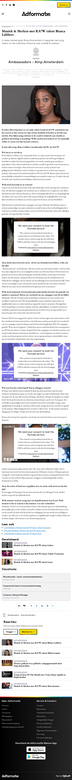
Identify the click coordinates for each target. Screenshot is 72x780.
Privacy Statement (44, 723)
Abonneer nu (64, 5)
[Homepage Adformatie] (36, 14)
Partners (5, 705)
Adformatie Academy (11, 723)
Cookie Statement (44, 727)
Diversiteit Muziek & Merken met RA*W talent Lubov (25, 530)
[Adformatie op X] (3, 5)
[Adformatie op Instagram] (14, 5)
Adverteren (41, 716)
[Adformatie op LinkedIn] (10, 5)
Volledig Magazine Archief (13, 727)
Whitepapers (7, 716)
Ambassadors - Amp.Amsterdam (47, 26)
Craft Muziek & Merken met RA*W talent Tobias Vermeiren (27, 527)
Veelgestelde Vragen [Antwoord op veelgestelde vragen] (45, 720)
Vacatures (6, 713)
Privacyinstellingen (44, 738)
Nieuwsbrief (7, 720)
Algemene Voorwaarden (47, 730)
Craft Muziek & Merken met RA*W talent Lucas (22, 533)
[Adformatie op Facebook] (6, 5)
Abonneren (41, 709)
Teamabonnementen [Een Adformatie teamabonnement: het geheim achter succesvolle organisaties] (45, 713)
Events (4, 709)
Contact (40, 705)
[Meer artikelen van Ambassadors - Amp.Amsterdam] (36, 615)
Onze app (41, 734)
